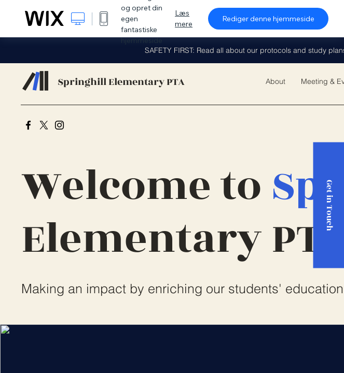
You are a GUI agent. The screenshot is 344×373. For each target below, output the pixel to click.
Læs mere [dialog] (183, 18)
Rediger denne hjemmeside (268, 18)
